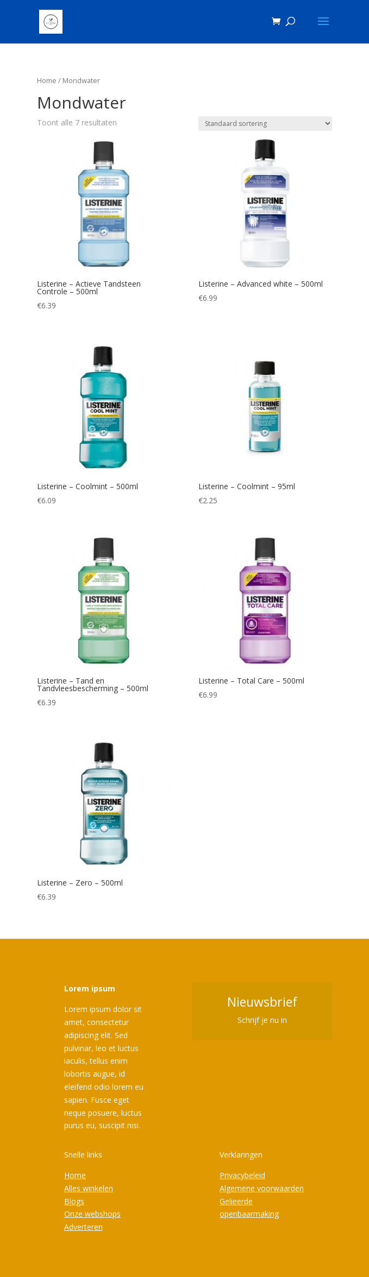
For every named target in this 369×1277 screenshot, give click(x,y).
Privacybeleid (242, 1175)
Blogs (74, 1201)
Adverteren (83, 1227)
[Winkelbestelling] (265, 123)
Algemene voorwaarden (262, 1188)
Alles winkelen (88, 1188)
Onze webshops (92, 1214)
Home (47, 80)
